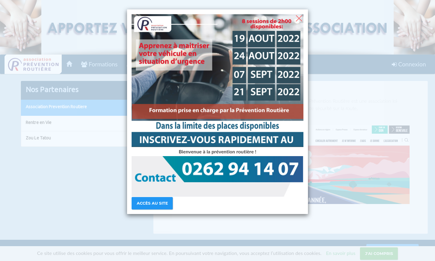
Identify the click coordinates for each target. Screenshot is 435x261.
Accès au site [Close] (152, 203)
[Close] (299, 17)
